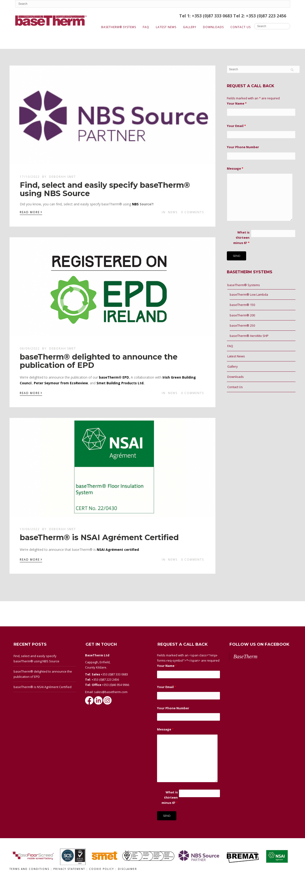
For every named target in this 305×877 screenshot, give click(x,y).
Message (235, 168)
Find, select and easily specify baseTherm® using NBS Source (105, 189)
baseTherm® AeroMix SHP (249, 336)
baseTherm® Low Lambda (249, 294)
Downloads (213, 27)
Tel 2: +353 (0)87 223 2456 (259, 16)
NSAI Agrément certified (118, 549)
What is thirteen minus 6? (241, 237)
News (173, 212)
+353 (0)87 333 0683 (114, 674)
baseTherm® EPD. (114, 377)
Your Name (237, 103)
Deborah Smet (62, 177)
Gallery (189, 27)
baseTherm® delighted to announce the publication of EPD (99, 361)
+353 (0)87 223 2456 (105, 679)
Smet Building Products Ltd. (120, 383)
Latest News (166, 27)
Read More (31, 211)
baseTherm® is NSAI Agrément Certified (99, 537)
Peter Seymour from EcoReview (61, 383)
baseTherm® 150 (242, 305)
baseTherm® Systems (118, 27)
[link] (135, 204)
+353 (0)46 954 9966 (115, 685)
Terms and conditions (29, 869)
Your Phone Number (243, 147)
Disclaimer (127, 869)
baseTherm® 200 (242, 315)
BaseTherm (246, 656)
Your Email (236, 126)
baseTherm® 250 (242, 325)
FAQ (146, 27)
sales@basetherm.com (110, 692)
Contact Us (240, 27)
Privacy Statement (69, 869)
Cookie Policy (102, 869)
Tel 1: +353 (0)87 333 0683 (206, 16)
